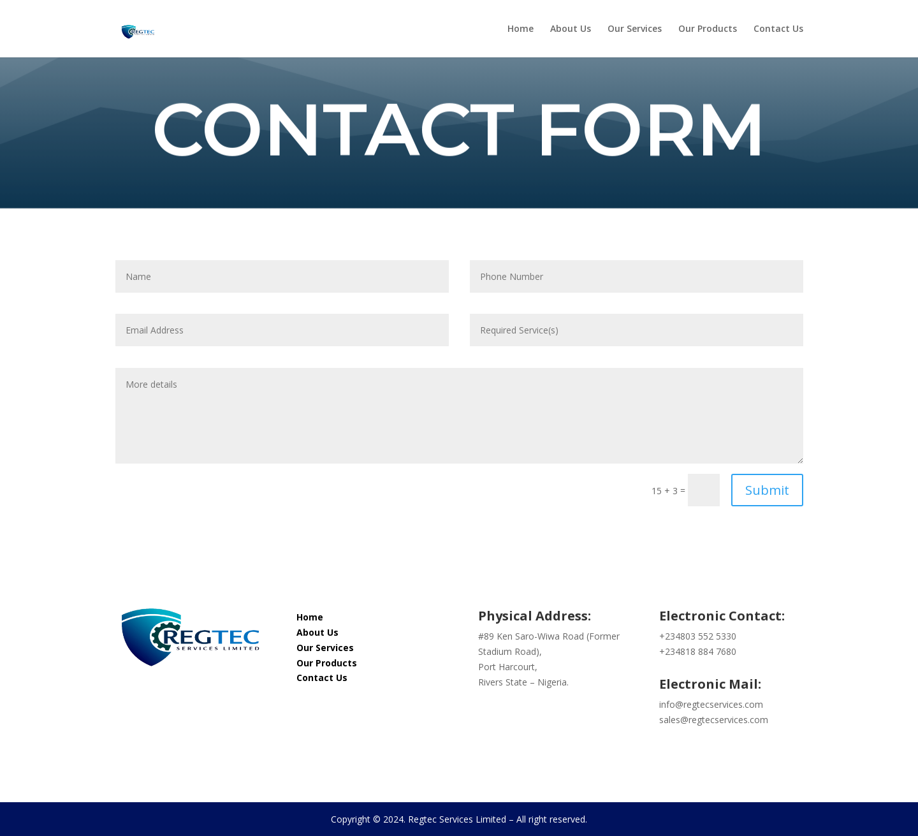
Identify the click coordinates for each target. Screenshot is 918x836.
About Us (570, 29)
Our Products (707, 29)
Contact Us (778, 29)
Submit (767, 490)
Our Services (635, 29)
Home (520, 29)
